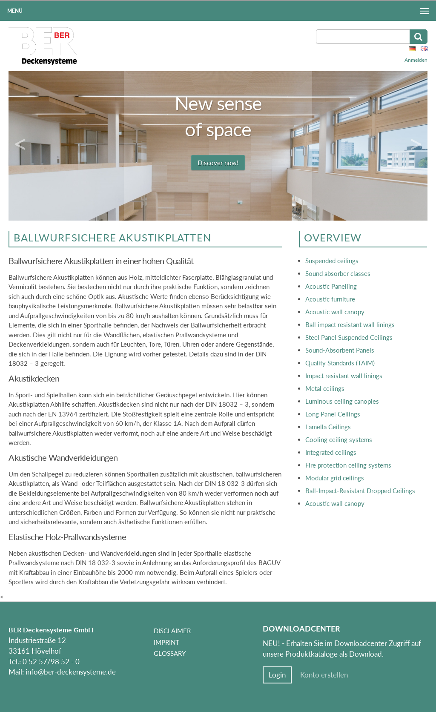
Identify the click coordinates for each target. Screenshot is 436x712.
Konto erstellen (324, 675)
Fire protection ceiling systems (348, 465)
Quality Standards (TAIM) (340, 363)
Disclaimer (172, 630)
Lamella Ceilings (328, 427)
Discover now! (218, 163)
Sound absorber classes (337, 273)
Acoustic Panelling (331, 286)
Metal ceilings (324, 388)
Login (277, 675)
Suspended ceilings (332, 260)
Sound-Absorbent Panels (339, 350)
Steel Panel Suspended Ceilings (349, 337)
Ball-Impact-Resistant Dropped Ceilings (360, 490)
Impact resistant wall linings (343, 375)
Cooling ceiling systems (338, 439)
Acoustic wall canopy (334, 312)
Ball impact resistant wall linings (350, 324)
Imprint (166, 642)
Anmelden (415, 60)
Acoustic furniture (330, 299)
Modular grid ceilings (334, 478)
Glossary (170, 653)
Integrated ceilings (330, 452)
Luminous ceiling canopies (342, 401)
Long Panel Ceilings (332, 414)
